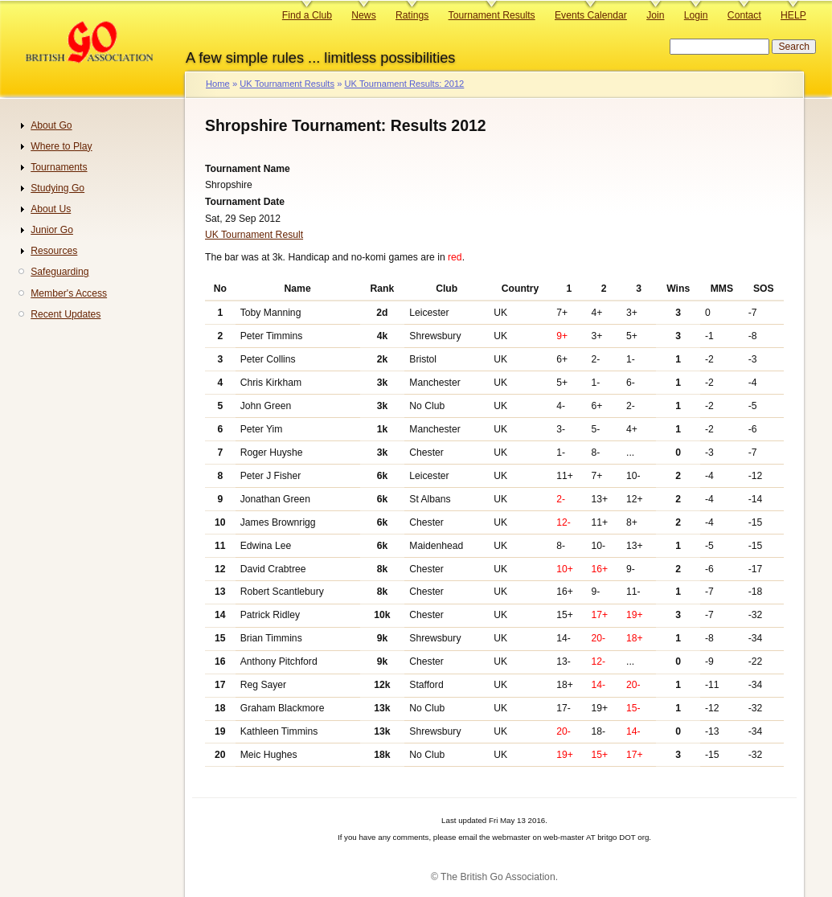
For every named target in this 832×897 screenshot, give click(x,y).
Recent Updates (65, 314)
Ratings (412, 15)
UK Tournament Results (287, 83)
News (363, 15)
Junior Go (52, 230)
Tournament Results (492, 15)
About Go (51, 125)
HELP (793, 15)
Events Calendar (591, 15)
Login (696, 15)
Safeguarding (59, 271)
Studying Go (57, 188)
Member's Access (69, 293)
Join (655, 15)
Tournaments (59, 167)
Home (218, 83)
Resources (54, 250)
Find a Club (307, 15)
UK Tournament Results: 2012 (404, 83)
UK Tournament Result (254, 234)
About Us (51, 209)
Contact (744, 15)
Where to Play (61, 146)
